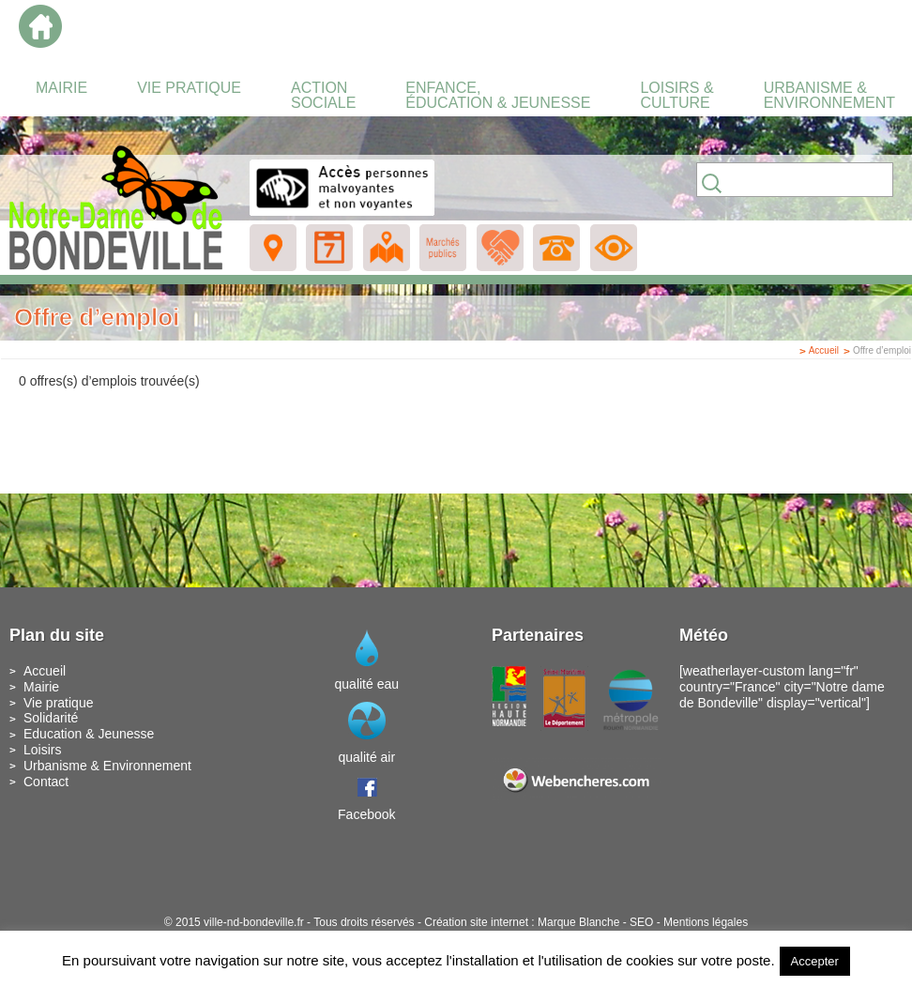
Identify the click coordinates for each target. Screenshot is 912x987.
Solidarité (50, 717)
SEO (641, 922)
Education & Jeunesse (88, 733)
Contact (45, 781)
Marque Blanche (578, 922)
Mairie (41, 686)
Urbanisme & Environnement (107, 765)
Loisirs (42, 749)
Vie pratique (58, 702)
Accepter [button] (815, 961)
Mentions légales (705, 922)
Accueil (824, 350)
